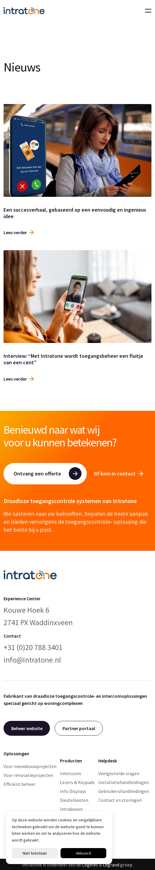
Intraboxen (71, 809)
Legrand (111, 865)
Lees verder (19, 232)
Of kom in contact (118, 473)
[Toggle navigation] (146, 11)
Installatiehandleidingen (123, 782)
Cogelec (90, 865)
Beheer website (27, 728)
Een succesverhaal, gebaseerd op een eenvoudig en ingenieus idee (75, 213)
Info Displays (73, 791)
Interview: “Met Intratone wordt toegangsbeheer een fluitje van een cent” (73, 359)
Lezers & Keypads (77, 782)
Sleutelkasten (74, 800)
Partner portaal (79, 728)
